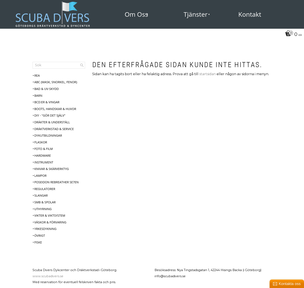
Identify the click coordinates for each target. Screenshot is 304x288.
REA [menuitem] (37, 75)
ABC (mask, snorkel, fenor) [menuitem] (55, 82)
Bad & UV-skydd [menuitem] (46, 89)
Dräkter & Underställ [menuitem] (52, 122)
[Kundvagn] (292, 35)
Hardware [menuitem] (42, 156)
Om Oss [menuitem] (136, 14)
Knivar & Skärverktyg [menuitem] (51, 169)
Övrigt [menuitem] (39, 236)
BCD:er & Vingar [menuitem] (46, 102)
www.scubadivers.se (48, 276)
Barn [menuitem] (38, 96)
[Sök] (82, 65)
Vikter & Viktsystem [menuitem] (49, 215)
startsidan (207, 74)
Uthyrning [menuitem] (43, 209)
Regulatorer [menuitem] (44, 189)
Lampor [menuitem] (40, 176)
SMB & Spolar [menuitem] (45, 202)
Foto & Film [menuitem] (43, 149)
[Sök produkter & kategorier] (59, 65)
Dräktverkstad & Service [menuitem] (54, 129)
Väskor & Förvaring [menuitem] (50, 222)
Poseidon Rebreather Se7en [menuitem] (56, 182)
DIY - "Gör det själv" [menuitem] (49, 115)
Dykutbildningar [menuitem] (48, 135)
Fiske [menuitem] (38, 242)
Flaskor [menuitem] (40, 142)
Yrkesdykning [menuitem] (45, 229)
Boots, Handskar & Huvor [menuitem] (55, 109)
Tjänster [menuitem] (196, 14)
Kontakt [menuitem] (249, 14)
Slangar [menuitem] (41, 195)
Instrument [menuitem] (43, 162)
